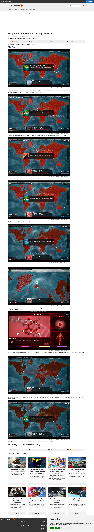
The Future (70, 41)
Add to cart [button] (89, 1)
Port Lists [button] (16, 9)
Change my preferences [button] (65, 527)
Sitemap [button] (34, 9)
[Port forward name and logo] (6, 1)
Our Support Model (25, 525)
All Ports (43, 528)
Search (83, 5)
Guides (13, 13)
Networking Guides (25, 526)
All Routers (43, 526)
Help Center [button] (28, 9)
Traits (32, 41)
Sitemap (43, 521)
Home (9, 13)
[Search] (74, 6)
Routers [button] (10, 9)
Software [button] (22, 9)
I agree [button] (52, 527)
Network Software (45, 525)
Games (42, 529)
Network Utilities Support (26, 524)
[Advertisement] (47, 23)
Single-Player (14, 41)
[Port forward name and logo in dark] (15, 6)
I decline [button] (57, 527)
